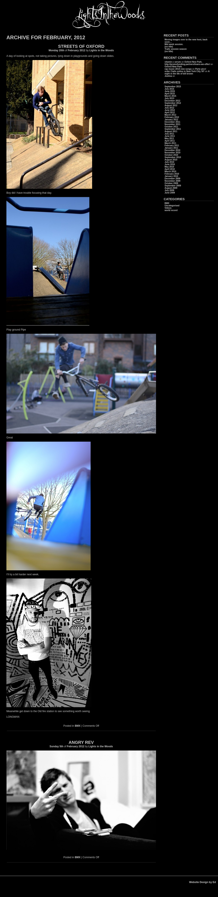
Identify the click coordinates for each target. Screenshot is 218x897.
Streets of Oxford (81, 46)
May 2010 (169, 167)
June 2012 (170, 110)
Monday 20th (56, 50)
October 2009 (171, 183)
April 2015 (170, 93)
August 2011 (171, 131)
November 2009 (172, 181)
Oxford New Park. (193, 62)
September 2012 (173, 103)
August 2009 (171, 188)
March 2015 (170, 96)
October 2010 (171, 155)
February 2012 (172, 117)
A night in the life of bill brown (187, 72)
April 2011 (170, 141)
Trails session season (176, 49)
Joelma (168, 76)
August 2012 (171, 105)
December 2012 (172, 101)
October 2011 (171, 126)
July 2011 (169, 134)
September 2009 (173, 185)
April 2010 (170, 169)
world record (171, 210)
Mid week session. (174, 44)
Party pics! (200, 69)
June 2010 (170, 164)
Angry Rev (81, 742)
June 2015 (170, 91)
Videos (168, 208)
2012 (83, 50)
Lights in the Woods (101, 50)
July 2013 (169, 98)
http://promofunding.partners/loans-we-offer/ (187, 64)
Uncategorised (172, 205)
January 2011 (171, 148)
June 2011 (170, 136)
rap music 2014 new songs (178, 69)
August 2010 (171, 160)
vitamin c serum (173, 62)
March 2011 (170, 143)
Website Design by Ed (202, 882)
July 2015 (169, 89)
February (73, 50)
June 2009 (170, 193)
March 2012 (170, 115)
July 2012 (169, 108)
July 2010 (169, 162)
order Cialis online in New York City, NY (185, 71)
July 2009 (169, 190)
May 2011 (169, 138)
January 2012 (171, 119)
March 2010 (170, 171)
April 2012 (170, 112)
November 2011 (172, 124)
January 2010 (171, 176)
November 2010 (172, 152)
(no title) (169, 46)
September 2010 (173, 157)
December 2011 (172, 122)
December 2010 (172, 150)
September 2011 (173, 129)
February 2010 (172, 174)
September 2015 (173, 86)
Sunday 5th (56, 746)
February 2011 (172, 145)
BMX (78, 725)
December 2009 (172, 178)
